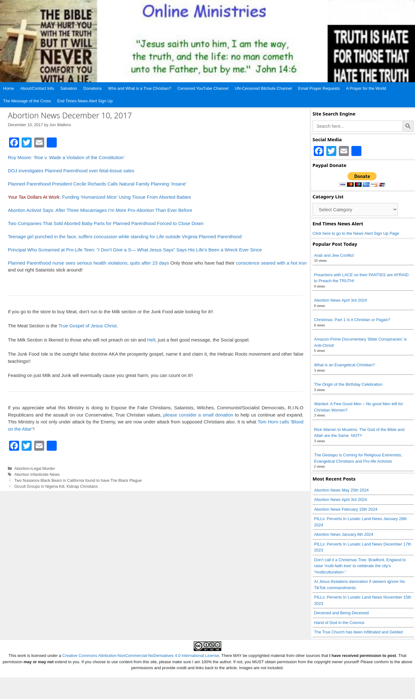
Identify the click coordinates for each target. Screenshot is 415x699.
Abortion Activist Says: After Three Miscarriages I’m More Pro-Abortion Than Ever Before (100, 210)
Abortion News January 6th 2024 (343, 534)
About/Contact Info (37, 88)
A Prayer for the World (366, 88)
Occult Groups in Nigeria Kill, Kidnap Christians (56, 486)
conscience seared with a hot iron (271, 263)
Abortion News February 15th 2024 (345, 509)
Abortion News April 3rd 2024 (340, 300)
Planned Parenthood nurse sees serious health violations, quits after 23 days (88, 263)
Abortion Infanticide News (37, 474)
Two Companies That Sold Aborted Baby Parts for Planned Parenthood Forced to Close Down (105, 223)
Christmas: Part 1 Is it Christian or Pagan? (352, 319)
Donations (92, 88)
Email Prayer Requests (319, 88)
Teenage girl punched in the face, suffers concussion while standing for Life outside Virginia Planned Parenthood (125, 236)
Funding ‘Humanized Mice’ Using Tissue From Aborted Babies (126, 197)
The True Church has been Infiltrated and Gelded (358, 632)
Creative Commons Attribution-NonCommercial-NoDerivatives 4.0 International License (140, 655)
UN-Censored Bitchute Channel (263, 88)
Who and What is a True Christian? (139, 88)
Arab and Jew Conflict (334, 255)
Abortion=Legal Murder (34, 468)
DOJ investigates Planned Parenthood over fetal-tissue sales (71, 170)
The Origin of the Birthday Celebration (348, 384)
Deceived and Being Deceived (341, 612)
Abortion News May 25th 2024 (341, 490)
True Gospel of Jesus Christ (87, 325)
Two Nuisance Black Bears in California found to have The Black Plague (78, 480)
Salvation (68, 88)
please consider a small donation (198, 414)
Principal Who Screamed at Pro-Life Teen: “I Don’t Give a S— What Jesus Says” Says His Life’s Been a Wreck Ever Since (135, 249)
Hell (151, 339)
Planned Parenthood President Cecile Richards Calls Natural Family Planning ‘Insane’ (97, 183)
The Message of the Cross (27, 101)
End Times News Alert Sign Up (85, 101)
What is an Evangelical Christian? (344, 365)
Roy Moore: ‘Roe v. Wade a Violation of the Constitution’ (66, 157)
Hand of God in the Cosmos (339, 622)
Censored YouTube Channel (203, 88)
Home (8, 88)
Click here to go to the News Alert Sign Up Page (356, 233)
